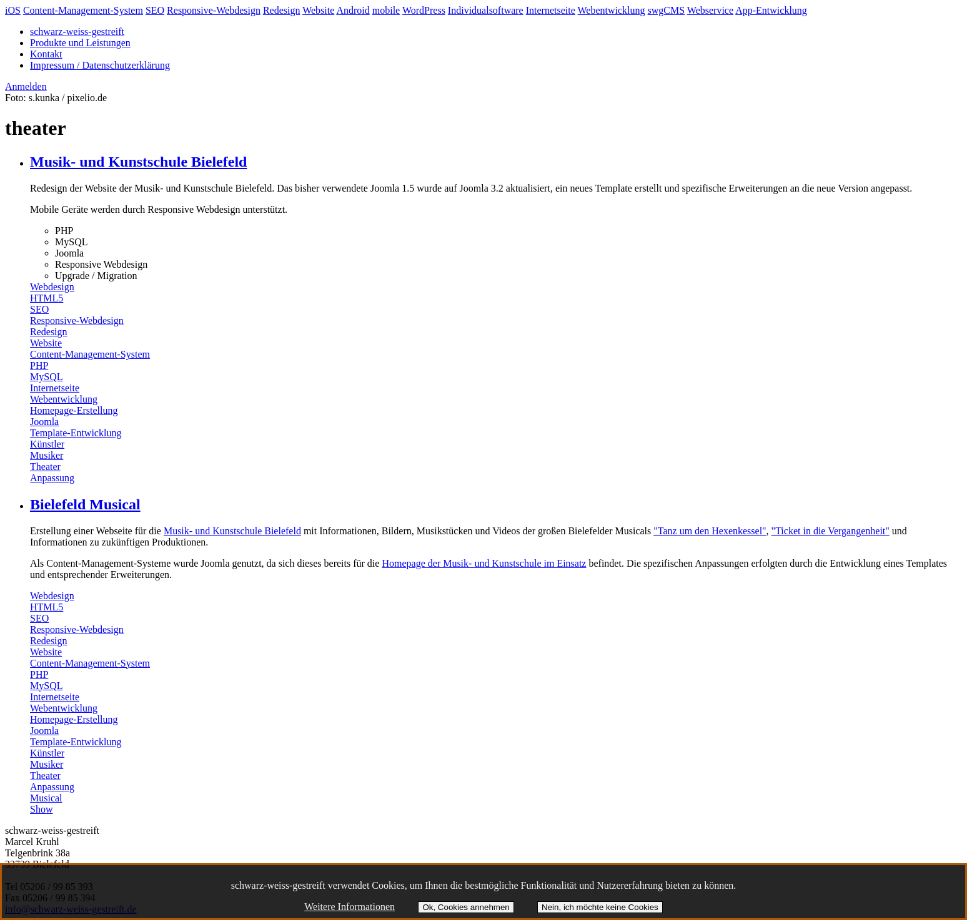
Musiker (46, 455)
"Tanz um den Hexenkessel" (709, 531)
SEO (155, 10)
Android (352, 10)
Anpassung (52, 477)
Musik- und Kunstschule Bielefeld (138, 162)
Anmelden (26, 86)
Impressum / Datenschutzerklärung (100, 65)
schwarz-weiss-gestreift (77, 31)
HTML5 (46, 298)
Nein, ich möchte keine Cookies (600, 907)
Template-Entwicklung (75, 433)
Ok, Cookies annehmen (465, 907)
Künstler (47, 444)
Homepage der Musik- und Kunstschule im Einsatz (484, 563)
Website (318, 10)
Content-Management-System (83, 10)
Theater (45, 466)
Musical (46, 798)
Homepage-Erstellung (73, 410)
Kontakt (46, 54)
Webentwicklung (611, 10)
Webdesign (52, 286)
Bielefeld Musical (85, 504)
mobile (386, 10)
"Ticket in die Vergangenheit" (830, 531)
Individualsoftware (485, 10)
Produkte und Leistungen (80, 42)
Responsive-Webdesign (213, 10)
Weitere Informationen (349, 906)
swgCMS (666, 10)
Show (41, 809)
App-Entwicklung (771, 10)
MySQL (46, 376)
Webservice (710, 10)
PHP (39, 365)
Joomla (44, 421)
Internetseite (550, 10)
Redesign (281, 10)
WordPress (423, 10)
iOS (13, 10)
